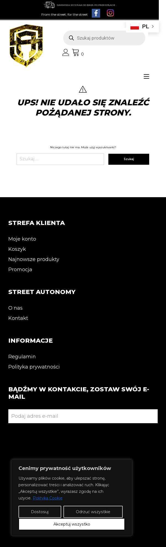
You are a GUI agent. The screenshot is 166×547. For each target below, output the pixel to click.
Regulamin (22, 357)
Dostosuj (39, 512)
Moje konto (22, 239)
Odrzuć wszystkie (93, 512)
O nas (15, 308)
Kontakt (18, 318)
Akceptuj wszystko (72, 524)
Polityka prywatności (34, 367)
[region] (71, 498)
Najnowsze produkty (33, 259)
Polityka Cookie (48, 498)
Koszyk (17, 249)
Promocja (20, 269)
